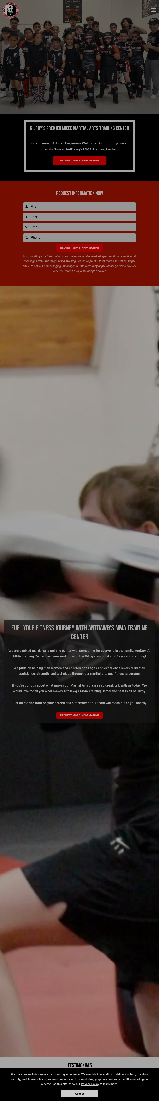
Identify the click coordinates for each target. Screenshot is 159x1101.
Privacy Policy (90, 1084)
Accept (79, 1093)
